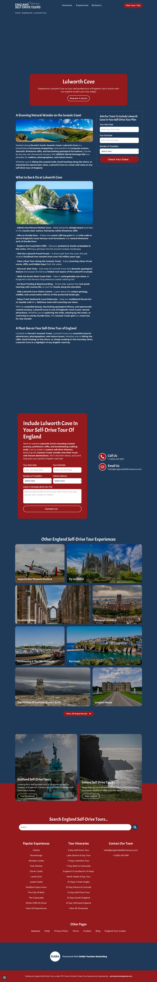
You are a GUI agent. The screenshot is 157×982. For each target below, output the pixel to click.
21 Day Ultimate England (78, 903)
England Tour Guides (115, 931)
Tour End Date (106, 135)
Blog (98, 931)
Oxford (36, 850)
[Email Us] (102, 467)
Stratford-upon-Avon (36, 887)
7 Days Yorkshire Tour (78, 861)
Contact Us (51, 509)
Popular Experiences (36, 843)
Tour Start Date (106, 125)
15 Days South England (78, 898)
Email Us (114, 466)
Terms (76, 931)
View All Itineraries (78, 908)
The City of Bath (36, 892)
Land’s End (36, 876)
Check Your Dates (118, 159)
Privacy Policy (61, 931)
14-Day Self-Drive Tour (78, 892)
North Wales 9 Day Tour (78, 876)
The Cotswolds (36, 898)
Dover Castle (36, 871)
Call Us (112, 456)
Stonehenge (36, 855)
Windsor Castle (36, 861)
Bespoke (35, 931)
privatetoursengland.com (121, 976)
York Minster (36, 866)
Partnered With (84, 956)
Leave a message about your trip (37, 487)
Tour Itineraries (78, 843)
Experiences (27, 13)
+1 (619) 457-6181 (121, 855)
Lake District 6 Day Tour (79, 855)
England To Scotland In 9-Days (78, 871)
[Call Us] (102, 456)
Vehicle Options (60, 476)
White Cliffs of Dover (36, 903)
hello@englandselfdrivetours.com (121, 850)
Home (17, 13)
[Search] (135, 827)
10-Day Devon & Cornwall (78, 887)
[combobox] (75, 827)
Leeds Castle (36, 882)
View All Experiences (36, 908)
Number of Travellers (109, 146)
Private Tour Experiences (87, 976)
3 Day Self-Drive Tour (78, 850)
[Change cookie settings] (4, 977)
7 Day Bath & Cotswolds (79, 866)
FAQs (47, 931)
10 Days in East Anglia (78, 882)
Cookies (87, 931)
